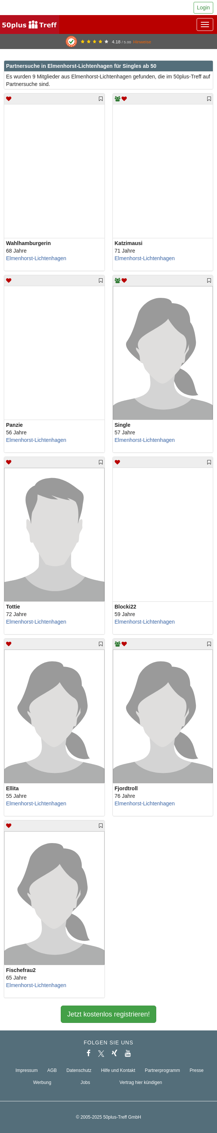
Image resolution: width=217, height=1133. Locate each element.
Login (203, 8)
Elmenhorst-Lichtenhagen (36, 258)
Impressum (26, 1070)
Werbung (42, 1082)
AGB (52, 1070)
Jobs (85, 1082)
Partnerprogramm (162, 1070)
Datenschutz (78, 1070)
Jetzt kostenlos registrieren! (108, 1014)
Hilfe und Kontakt (118, 1070)
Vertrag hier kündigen (140, 1082)
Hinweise (142, 41)
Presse (196, 1070)
